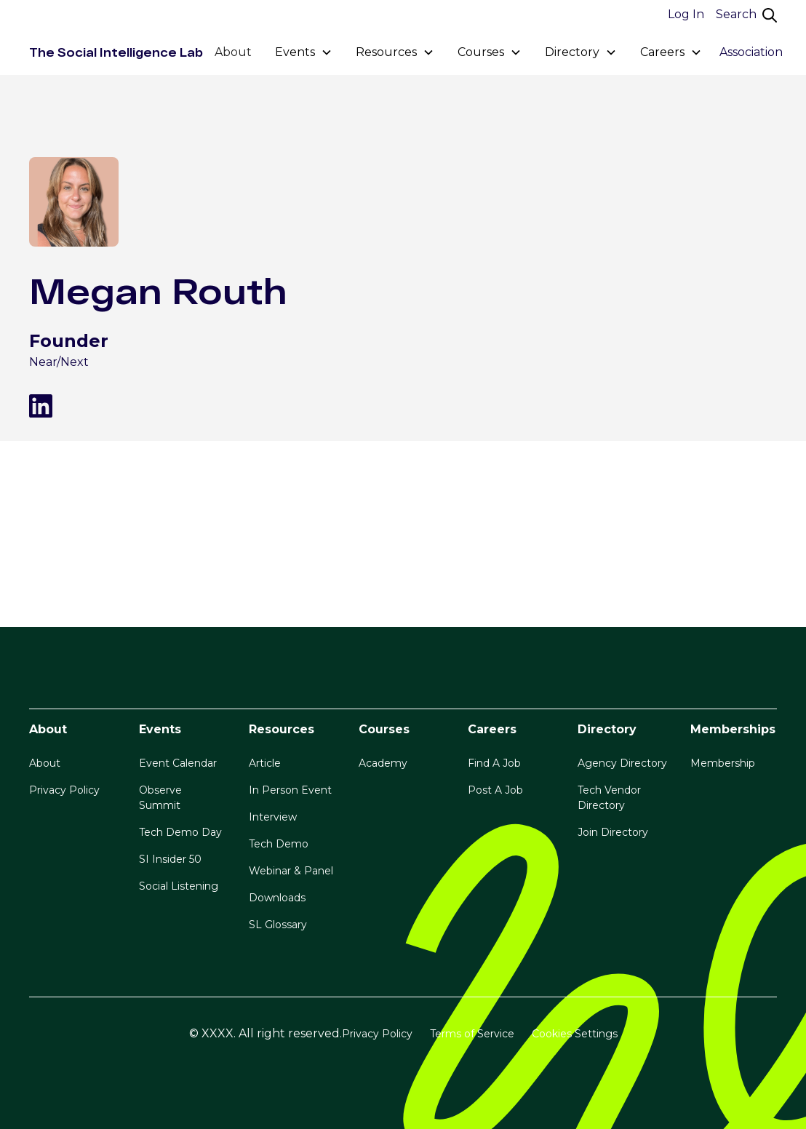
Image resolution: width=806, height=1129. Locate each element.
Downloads (277, 897)
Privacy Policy (64, 790)
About (233, 52)
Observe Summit (160, 797)
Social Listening (178, 886)
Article (265, 763)
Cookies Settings (575, 1033)
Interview (273, 816)
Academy (383, 763)
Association (751, 52)
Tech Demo (278, 843)
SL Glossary (278, 924)
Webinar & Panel (291, 870)
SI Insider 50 (170, 859)
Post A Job (495, 790)
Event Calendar (178, 763)
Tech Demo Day (180, 832)
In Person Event (290, 790)
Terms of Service (472, 1033)
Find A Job (494, 763)
